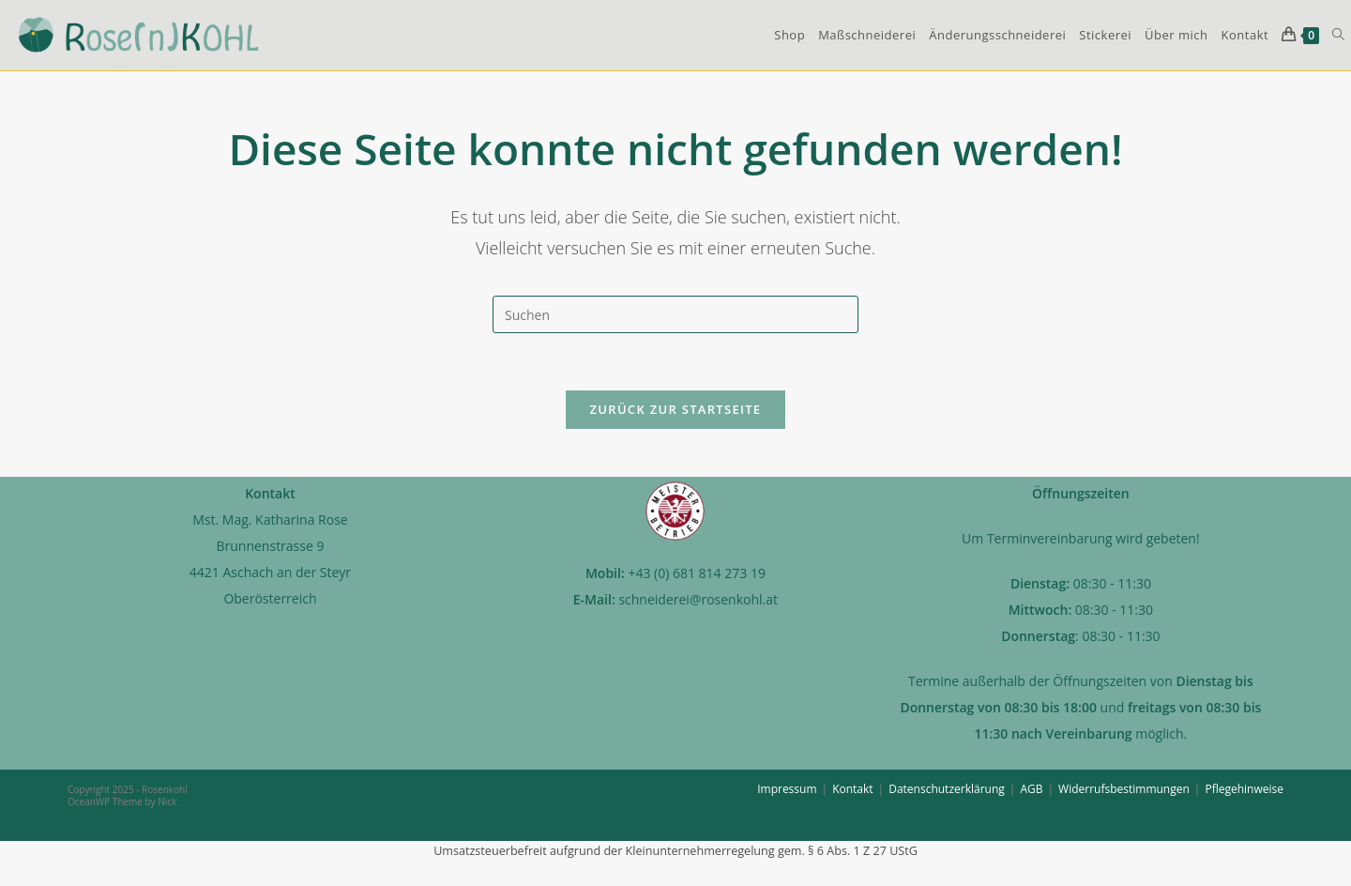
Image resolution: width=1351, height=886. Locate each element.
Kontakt (852, 789)
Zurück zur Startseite (676, 409)
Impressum (786, 789)
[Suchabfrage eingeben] (675, 314)
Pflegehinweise (1244, 789)
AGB (1031, 789)
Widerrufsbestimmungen (1124, 789)
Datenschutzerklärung (946, 789)
